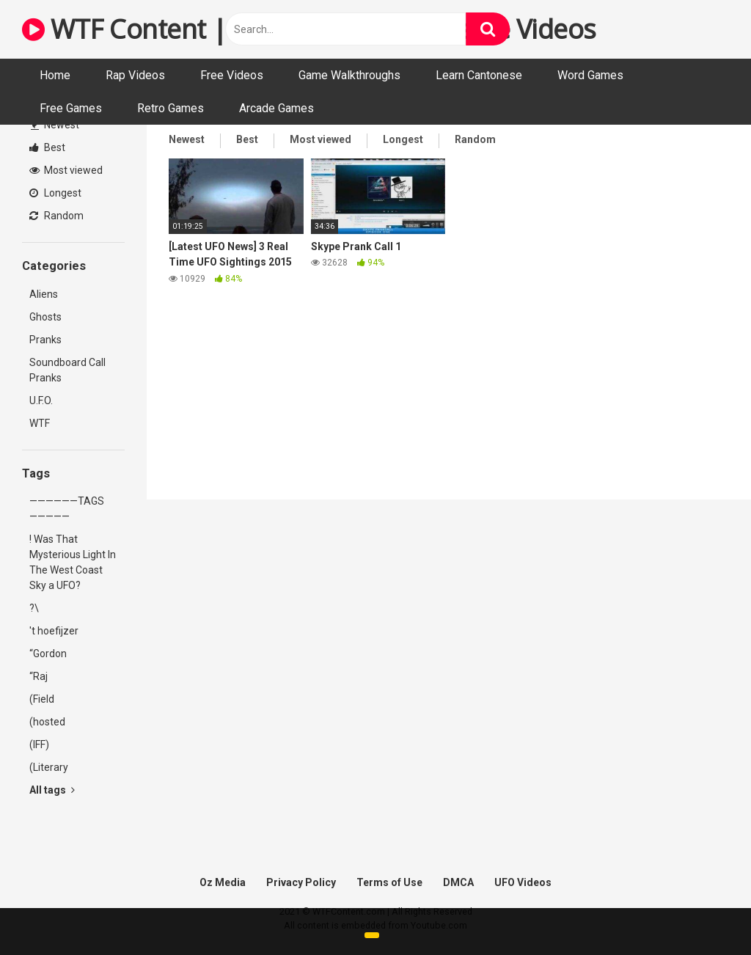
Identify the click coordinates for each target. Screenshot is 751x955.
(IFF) (39, 744)
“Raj (38, 676)
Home (55, 75)
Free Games (71, 108)
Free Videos (231, 75)
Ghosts (45, 317)
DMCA (458, 882)
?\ (34, 608)
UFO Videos (523, 882)
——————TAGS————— (66, 508)
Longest (55, 193)
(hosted (47, 722)
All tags (52, 790)
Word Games (590, 75)
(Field (41, 699)
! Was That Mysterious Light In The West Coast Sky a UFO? (72, 562)
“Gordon (48, 653)
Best (47, 147)
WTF (39, 423)
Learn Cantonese (479, 75)
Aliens (43, 294)
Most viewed (66, 170)
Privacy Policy (301, 882)
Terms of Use (389, 882)
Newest (55, 125)
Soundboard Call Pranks (67, 370)
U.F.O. (41, 400)
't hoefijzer (53, 631)
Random (56, 216)
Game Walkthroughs (349, 75)
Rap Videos (135, 75)
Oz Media (222, 882)
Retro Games (170, 108)
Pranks (45, 339)
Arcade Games (276, 108)
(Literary (48, 767)
